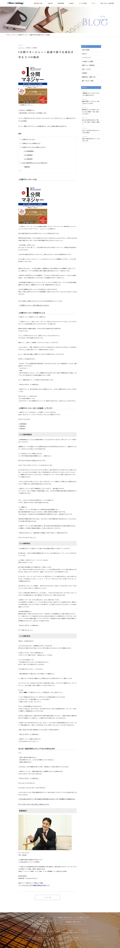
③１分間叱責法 (28, 159)
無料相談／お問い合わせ (73, 922)
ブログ (93, 3)
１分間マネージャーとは (28, 139)
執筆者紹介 (27, 167)
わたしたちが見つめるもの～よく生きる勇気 (91, 130)
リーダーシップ (86, 57)
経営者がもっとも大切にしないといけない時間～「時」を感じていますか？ (91, 110)
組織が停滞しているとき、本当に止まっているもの (91, 101)
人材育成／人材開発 (31, 48)
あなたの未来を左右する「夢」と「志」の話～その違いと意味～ (91, 121)
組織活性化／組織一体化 (89, 77)
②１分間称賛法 (28, 155)
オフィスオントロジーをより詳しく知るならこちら (33, 804)
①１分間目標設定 (29, 151)
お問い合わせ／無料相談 (107, 3)
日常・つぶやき (86, 69)
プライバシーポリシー (85, 938)
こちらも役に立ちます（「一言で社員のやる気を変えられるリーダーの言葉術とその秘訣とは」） (47, 799)
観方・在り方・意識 (87, 81)
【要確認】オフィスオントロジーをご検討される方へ (91, 93)
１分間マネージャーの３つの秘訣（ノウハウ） (34, 147)
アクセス (83, 931)
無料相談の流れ (38, 3)
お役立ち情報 (85, 50)
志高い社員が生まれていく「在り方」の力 (91, 138)
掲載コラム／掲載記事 (88, 65)
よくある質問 (82, 3)
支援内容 (50, 3)
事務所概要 (61, 3)
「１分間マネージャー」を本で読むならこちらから (33, 305)
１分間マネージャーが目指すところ (31, 143)
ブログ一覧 (47, 897)
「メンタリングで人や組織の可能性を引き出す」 (35, 885)
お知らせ (84, 54)
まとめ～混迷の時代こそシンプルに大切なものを (34, 163)
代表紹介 (71, 3)
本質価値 (84, 73)
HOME (8, 35)
